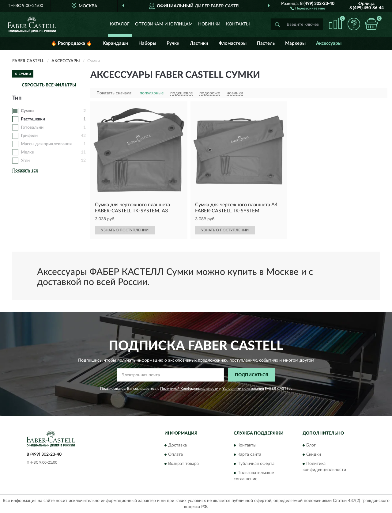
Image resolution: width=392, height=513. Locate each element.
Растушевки (33, 119)
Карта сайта (249, 454)
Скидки (313, 454)
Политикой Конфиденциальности (189, 388)
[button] (307, 8)
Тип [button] (16, 98)
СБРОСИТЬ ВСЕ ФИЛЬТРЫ (49, 85)
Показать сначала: (114, 93)
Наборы (147, 43)
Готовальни (32, 127)
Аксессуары (328, 43)
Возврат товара (183, 464)
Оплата (175, 454)
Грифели (29, 136)
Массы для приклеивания (46, 144)
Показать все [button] (25, 170)
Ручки (173, 43)
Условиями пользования (243, 388)
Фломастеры (233, 43)
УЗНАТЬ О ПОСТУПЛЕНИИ (125, 230)
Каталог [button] (120, 24)
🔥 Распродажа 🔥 (71, 43)
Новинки (209, 24)
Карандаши (115, 43)
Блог (311, 445)
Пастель (266, 43)
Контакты (238, 24)
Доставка (177, 445)
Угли (25, 160)
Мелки (27, 152)
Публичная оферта (255, 464)
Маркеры (295, 43)
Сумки (27, 111)
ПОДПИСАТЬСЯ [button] (251, 375)
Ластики (199, 43)
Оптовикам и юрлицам (164, 24)
